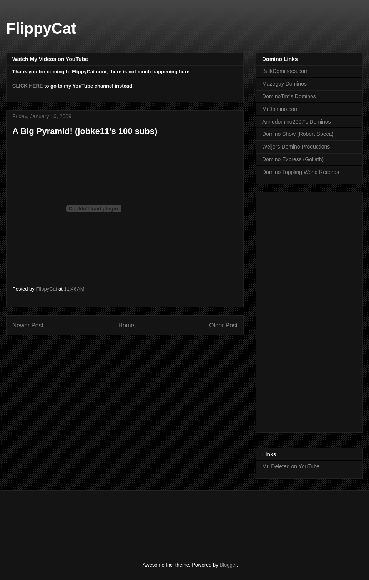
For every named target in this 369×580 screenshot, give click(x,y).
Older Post (223, 325)
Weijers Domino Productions (296, 147)
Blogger (227, 565)
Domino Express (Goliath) (293, 159)
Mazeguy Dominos (284, 84)
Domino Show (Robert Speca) (298, 134)
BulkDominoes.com (285, 71)
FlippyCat (41, 28)
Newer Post (27, 325)
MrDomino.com (280, 109)
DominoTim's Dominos (289, 96)
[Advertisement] (151, 519)
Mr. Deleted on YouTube (291, 466)
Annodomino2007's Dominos (296, 122)
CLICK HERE (27, 86)
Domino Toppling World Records (300, 172)
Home (126, 325)
